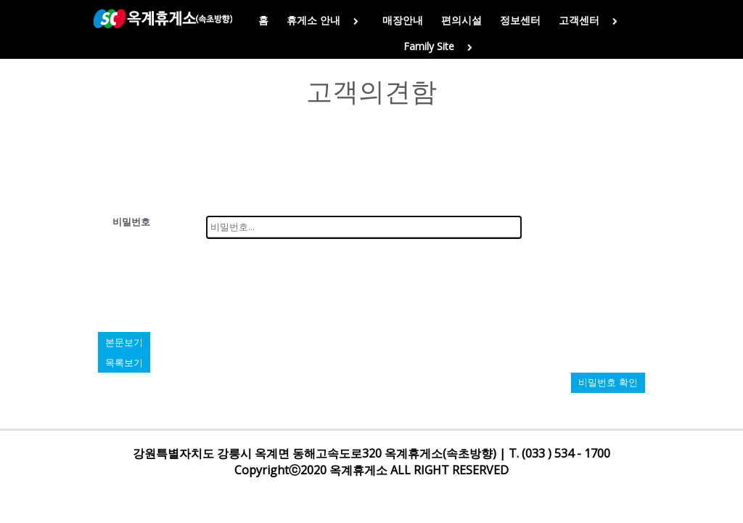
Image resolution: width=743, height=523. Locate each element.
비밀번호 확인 (608, 382)
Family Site (440, 46)
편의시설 (461, 20)
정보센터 (520, 20)
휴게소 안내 (325, 20)
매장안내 (402, 20)
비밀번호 (131, 221)
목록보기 (124, 362)
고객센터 (591, 20)
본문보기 (124, 342)
